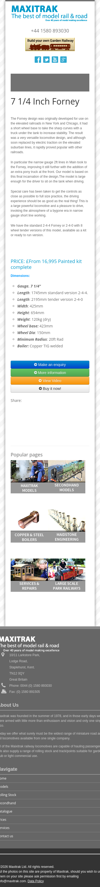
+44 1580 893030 (50, 30)
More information (50, 372)
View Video (50, 380)
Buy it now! (50, 388)
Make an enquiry (50, 365)
